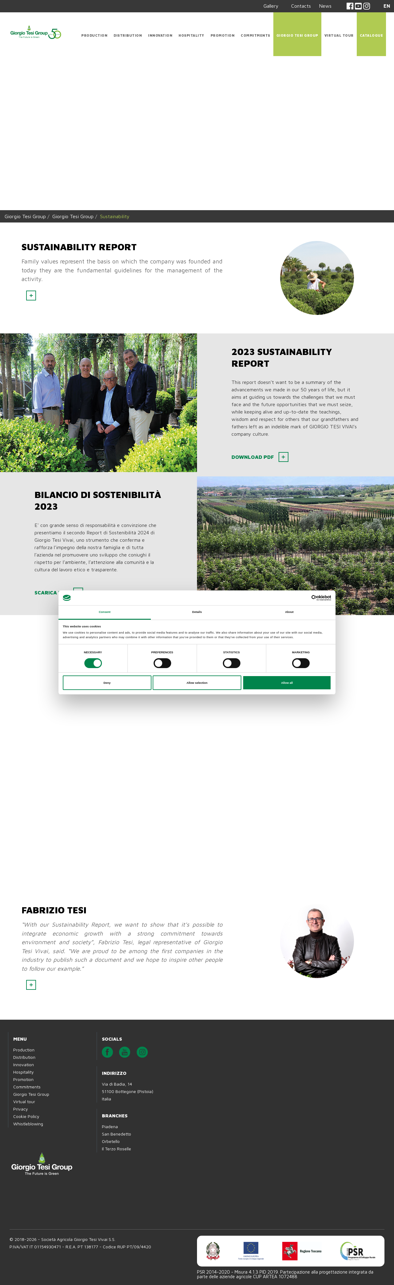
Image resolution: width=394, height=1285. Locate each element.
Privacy (20, 1109)
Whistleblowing (28, 1123)
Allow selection (197, 682)
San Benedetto (116, 1133)
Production (94, 35)
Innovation (160, 35)
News (325, 6)
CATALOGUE (371, 35)
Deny (107, 682)
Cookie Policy (26, 1116)
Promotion (223, 35)
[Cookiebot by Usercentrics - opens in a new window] (304, 598)
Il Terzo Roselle (116, 1148)
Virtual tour (339, 35)
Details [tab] (197, 612)
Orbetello (111, 1141)
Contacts (301, 6)
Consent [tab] (105, 612)
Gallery (271, 6)
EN (387, 6)
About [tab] (289, 612)
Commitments (255, 35)
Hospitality (191, 35)
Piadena (110, 1126)
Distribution (128, 35)
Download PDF (254, 457)
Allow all (287, 682)
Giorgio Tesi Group (297, 35)
